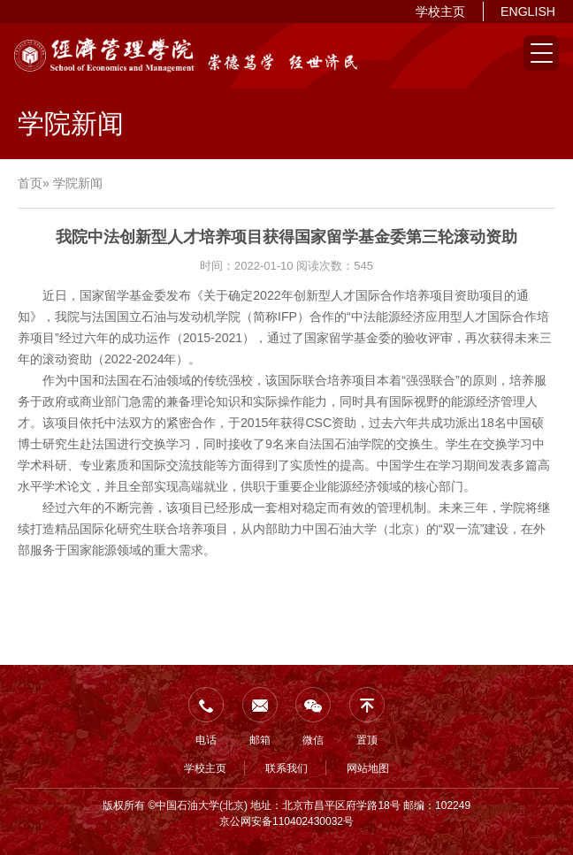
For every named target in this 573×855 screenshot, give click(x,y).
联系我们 (286, 768)
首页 (30, 183)
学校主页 (440, 11)
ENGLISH (527, 11)
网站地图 (368, 768)
